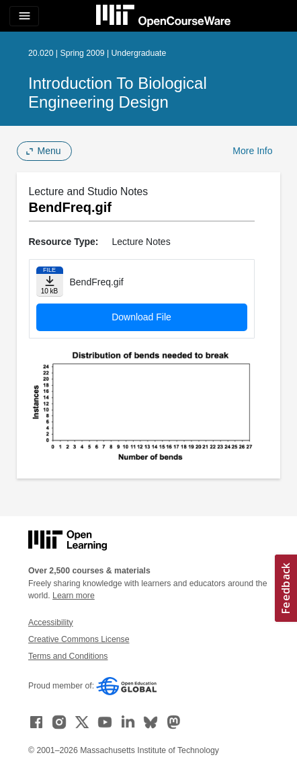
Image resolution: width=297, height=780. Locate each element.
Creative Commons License (78, 639)
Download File (141, 317)
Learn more (73, 595)
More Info (252, 150)
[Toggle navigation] (24, 16)
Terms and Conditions (68, 656)
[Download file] (49, 282)
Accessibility (50, 622)
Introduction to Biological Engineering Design (117, 92)
